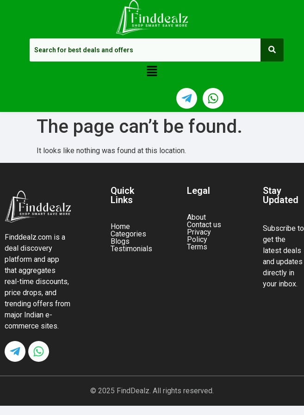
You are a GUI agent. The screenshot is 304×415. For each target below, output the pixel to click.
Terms (197, 247)
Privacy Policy (199, 236)
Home (120, 226)
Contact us (204, 225)
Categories (128, 234)
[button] (152, 72)
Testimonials (131, 249)
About (196, 217)
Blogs (120, 241)
